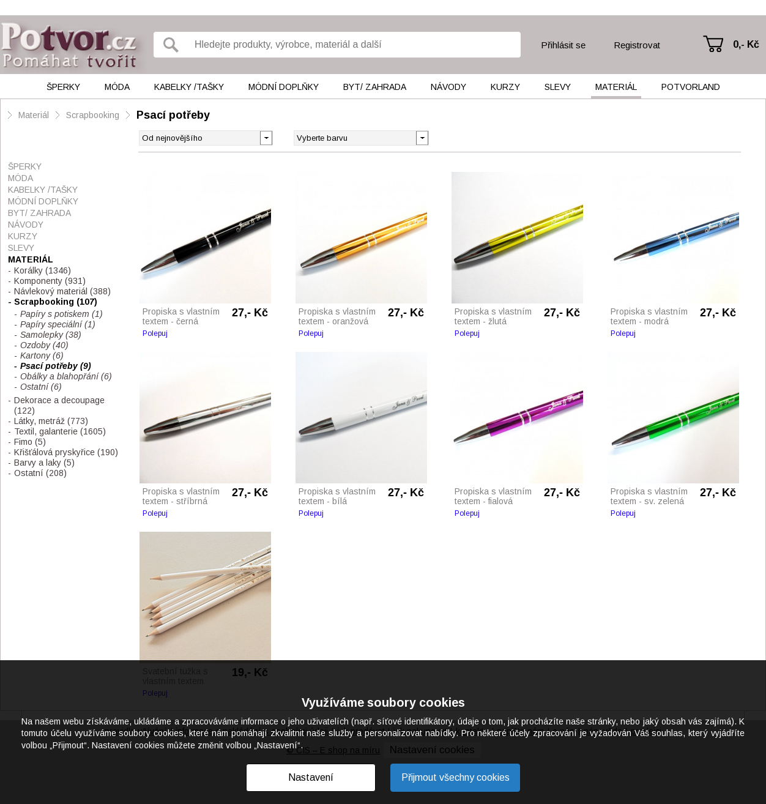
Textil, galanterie (60, 431)
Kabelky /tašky (189, 87)
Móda (117, 87)
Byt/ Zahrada (374, 87)
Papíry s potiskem (61, 314)
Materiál (616, 87)
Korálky (42, 270)
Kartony (42, 355)
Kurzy (505, 87)
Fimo (30, 442)
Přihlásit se (563, 45)
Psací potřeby (173, 115)
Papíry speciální (57, 324)
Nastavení (310, 777)
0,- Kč (746, 44)
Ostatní (41, 387)
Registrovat (637, 45)
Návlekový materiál (62, 291)
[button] (422, 137)
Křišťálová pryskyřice (66, 452)
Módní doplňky (283, 87)
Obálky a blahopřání (66, 376)
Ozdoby (44, 345)
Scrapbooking (92, 115)
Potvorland (690, 87)
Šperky (63, 87)
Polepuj (155, 333)
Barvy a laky (44, 462)
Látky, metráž (51, 421)
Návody (448, 87)
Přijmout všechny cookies (455, 777)
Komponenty (50, 281)
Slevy (558, 87)
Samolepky (50, 335)
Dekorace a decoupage (59, 405)
